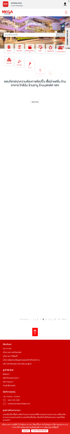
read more (35, 102)
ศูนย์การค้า (7, 410)
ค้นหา (61, 34)
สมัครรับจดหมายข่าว (11, 378)
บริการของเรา (8, 382)
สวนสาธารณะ (51, 415)
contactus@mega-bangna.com (19, 404)
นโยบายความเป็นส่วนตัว (12, 352)
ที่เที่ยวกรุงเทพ (40, 415)
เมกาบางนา (7, 349)
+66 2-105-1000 (14, 400)
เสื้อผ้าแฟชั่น (17, 415)
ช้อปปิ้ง (40, 81)
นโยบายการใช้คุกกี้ (10, 356)
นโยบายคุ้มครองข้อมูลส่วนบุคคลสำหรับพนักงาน (21, 360)
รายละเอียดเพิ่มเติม (39, 431)
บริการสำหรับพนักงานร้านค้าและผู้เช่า (17, 364)
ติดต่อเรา (6, 374)
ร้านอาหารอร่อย (29, 415)
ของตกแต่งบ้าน (16, 417)
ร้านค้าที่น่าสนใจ (9, 386)
